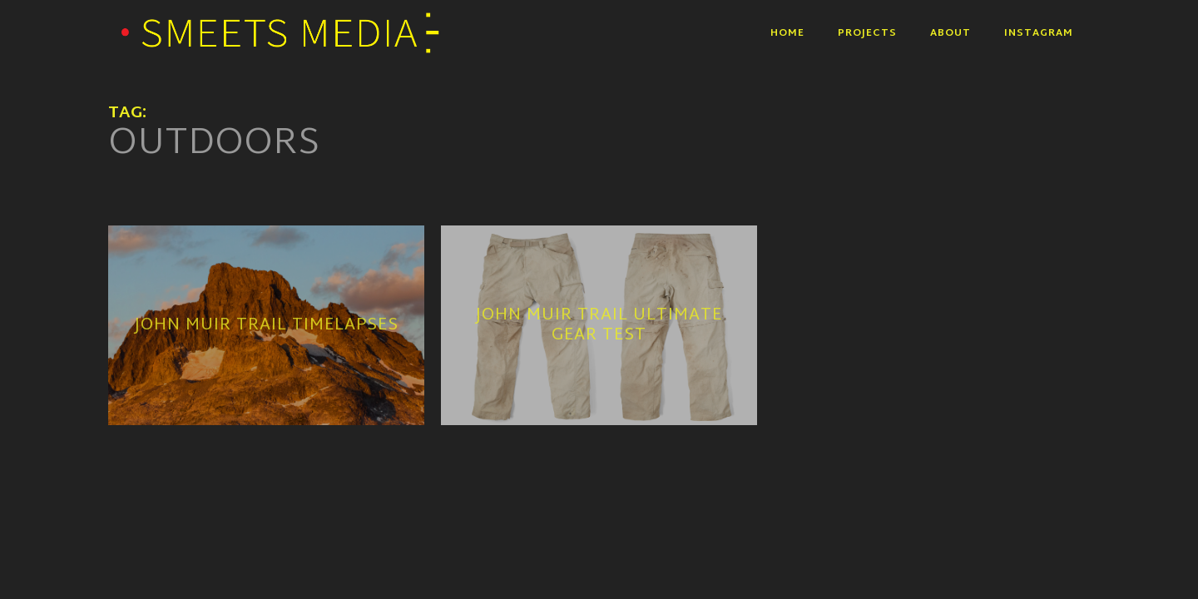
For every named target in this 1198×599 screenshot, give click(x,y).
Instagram (1038, 33)
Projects (867, 33)
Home (787, 33)
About (950, 33)
